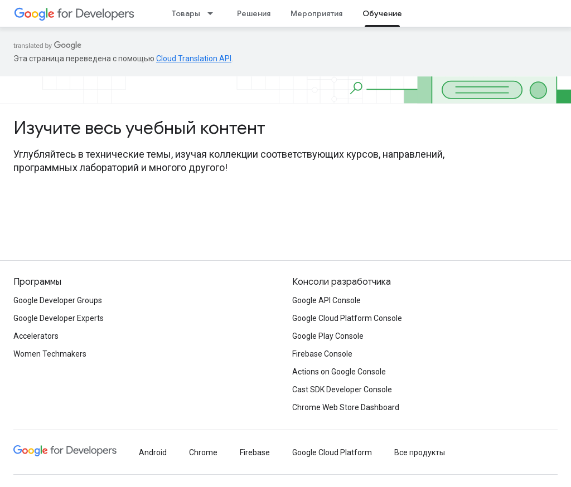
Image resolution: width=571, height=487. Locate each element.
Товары (186, 13)
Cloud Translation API (193, 58)
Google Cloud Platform (332, 452)
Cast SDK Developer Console (342, 389)
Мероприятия (316, 13)
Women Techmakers (49, 353)
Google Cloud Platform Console (347, 318)
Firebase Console (322, 353)
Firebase (255, 452)
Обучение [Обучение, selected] (382, 13)
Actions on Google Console (339, 371)
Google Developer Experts (58, 318)
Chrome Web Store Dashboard (345, 407)
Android (153, 452)
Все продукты (419, 452)
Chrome (203, 452)
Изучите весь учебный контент (139, 127)
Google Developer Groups (57, 300)
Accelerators (36, 336)
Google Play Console (328, 336)
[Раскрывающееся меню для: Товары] (213, 13)
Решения (253, 13)
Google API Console (326, 300)
